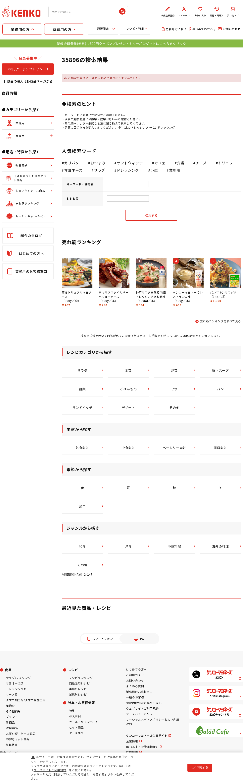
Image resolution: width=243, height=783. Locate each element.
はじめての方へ (136, 669)
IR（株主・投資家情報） (142, 747)
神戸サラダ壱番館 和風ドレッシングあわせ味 (151, 294)
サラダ (99, 170)
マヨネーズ (73, 170)
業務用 (174, 170)
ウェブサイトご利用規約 (142, 708)
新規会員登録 (168, 12)
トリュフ (225, 162)
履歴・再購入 (217, 12)
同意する (200, 767)
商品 (8, 669)
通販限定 (103, 29)
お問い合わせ (135, 680)
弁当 (180, 162)
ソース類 (12, 694)
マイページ (184, 12)
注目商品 (12, 728)
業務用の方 (20, 29)
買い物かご (233, 12)
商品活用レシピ (79, 683)
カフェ (160, 162)
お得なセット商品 (18, 739)
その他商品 (13, 711)
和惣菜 (10, 706)
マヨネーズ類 (15, 683)
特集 (72, 711)
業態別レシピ (78, 694)
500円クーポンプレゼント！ (28, 69)
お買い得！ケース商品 (20, 734)
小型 (154, 170)
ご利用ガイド (135, 675)
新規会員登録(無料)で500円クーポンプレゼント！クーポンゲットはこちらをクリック (121, 43)
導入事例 (75, 716)
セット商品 (76, 727)
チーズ (201, 162)
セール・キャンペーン (83, 722)
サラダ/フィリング (18, 678)
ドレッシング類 (16, 689)
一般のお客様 (135, 697)
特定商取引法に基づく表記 (144, 703)
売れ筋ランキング (81, 242)
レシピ (73, 669)
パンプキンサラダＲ (223, 292)
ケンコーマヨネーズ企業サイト (146, 736)
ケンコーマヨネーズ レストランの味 (188, 294)
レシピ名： (74, 198)
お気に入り (200, 12)
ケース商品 (76, 733)
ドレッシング (128, 170)
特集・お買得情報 (81, 702)
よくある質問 (135, 686)
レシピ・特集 (135, 29)
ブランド (12, 717)
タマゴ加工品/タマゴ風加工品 (26, 700)
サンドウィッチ (130, 162)
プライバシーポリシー (141, 714)
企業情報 (132, 741)
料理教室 (12, 745)
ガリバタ (71, 162)
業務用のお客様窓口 (139, 692)
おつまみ (97, 162)
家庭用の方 (62, 29)
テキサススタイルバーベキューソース (113, 294)
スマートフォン (102, 639)
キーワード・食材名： (81, 184)
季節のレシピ (78, 689)
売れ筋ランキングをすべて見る (220, 321)
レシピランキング (81, 678)
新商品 (10, 722)
